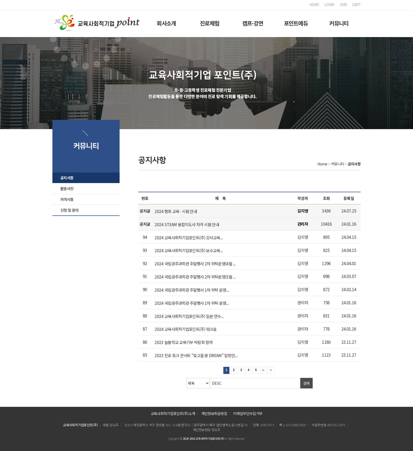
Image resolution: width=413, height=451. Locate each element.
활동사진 (66, 188)
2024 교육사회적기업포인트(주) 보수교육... (189, 250)
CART (356, 4)
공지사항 (66, 177)
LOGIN (329, 4)
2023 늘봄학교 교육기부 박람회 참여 (183, 342)
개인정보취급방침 (214, 413)
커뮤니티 (338, 23)
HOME (314, 4)
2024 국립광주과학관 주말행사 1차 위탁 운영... (192, 290)
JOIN (343, 4)
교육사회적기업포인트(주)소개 (173, 413)
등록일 (348, 198)
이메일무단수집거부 (247, 413)
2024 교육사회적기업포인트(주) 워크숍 (186, 329)
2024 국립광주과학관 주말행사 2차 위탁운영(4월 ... (195, 263)
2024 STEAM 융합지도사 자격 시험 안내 (187, 224)
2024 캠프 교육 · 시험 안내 (175, 211)
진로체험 (209, 23)
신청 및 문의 (69, 210)
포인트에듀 (296, 23)
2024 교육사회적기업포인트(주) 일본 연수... (189, 316)
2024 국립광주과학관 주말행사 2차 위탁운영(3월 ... (195, 277)
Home (322, 163)
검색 (306, 383)
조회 (326, 198)
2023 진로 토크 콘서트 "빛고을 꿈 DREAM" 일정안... (196, 355)
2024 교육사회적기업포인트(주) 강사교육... (189, 237)
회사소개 (166, 23)
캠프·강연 (252, 23)
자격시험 (66, 199)
